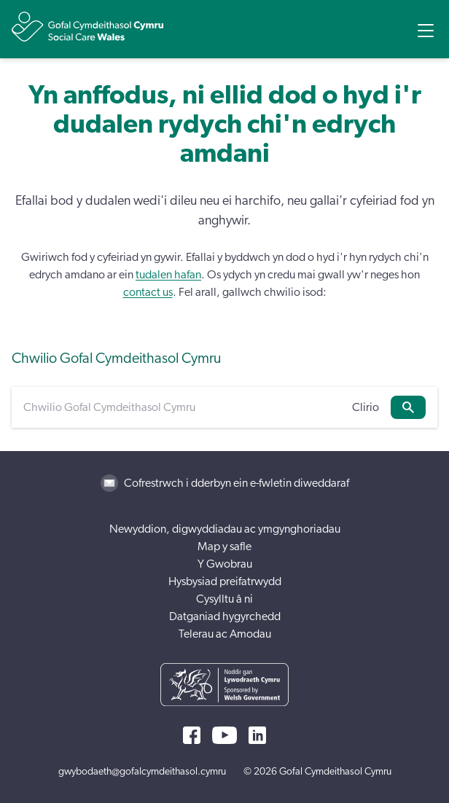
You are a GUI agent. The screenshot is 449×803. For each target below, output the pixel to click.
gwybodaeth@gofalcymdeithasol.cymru (142, 772)
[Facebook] (191, 735)
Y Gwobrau (225, 564)
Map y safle (224, 546)
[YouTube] (224, 735)
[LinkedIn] (257, 735)
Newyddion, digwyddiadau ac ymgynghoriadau (224, 529)
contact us (148, 292)
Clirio (365, 407)
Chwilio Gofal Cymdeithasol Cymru (116, 358)
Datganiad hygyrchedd (225, 616)
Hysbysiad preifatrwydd (224, 581)
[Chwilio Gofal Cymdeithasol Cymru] (181, 407)
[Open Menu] (425, 30)
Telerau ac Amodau (225, 634)
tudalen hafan (168, 275)
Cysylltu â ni (224, 599)
